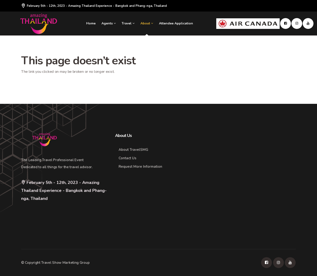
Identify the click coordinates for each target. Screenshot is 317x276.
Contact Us (127, 158)
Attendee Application (176, 23)
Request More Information (140, 166)
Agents (108, 23)
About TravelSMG (133, 149)
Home (91, 23)
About (146, 23)
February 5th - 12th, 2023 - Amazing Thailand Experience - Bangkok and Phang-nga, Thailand (94, 6)
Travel (128, 23)
